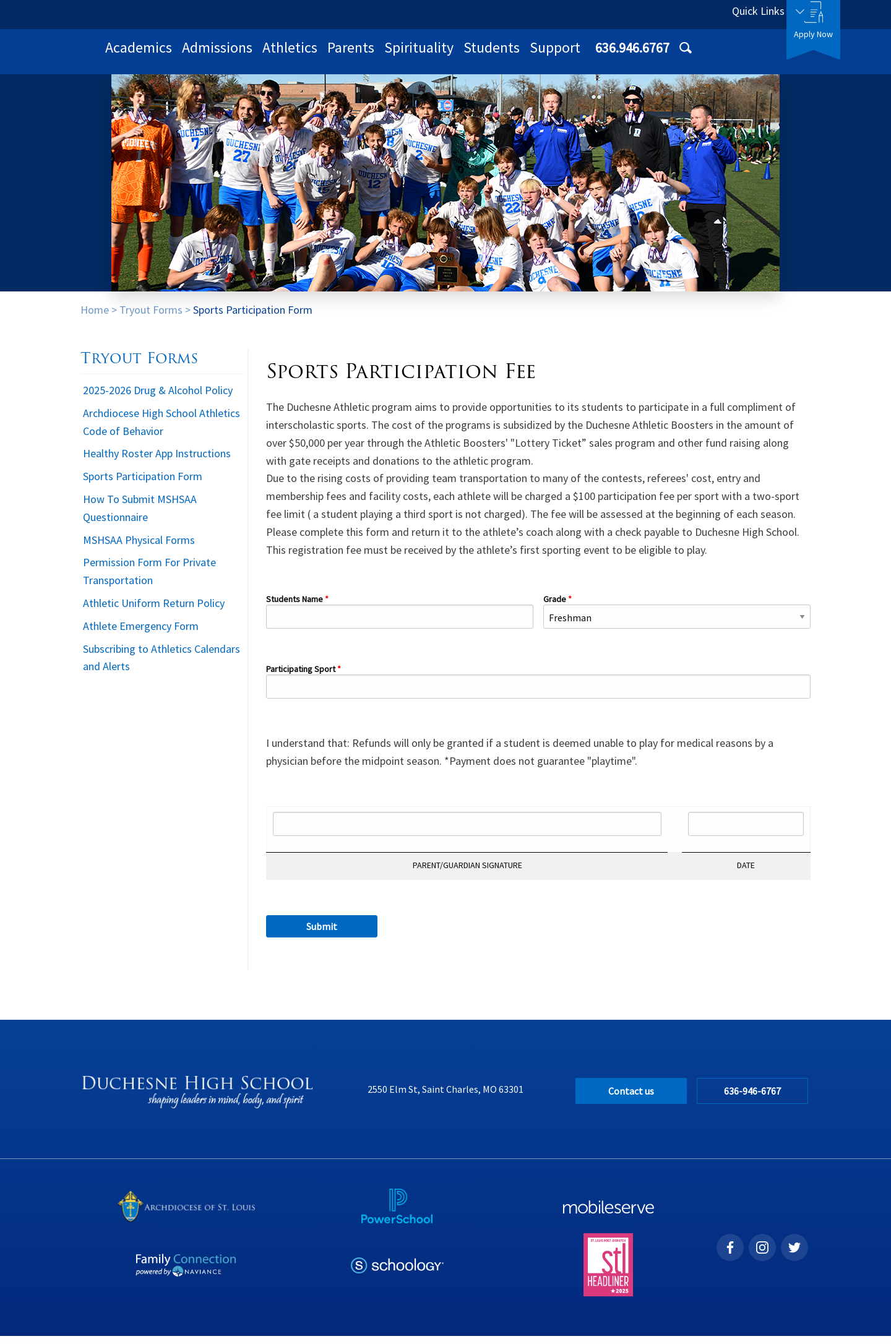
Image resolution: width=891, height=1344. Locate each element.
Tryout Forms (151, 318)
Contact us (631, 1099)
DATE (746, 874)
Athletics (451, 55)
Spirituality (580, 55)
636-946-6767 (754, 1099)
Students (653, 55)
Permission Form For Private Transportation (149, 579)
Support (716, 55)
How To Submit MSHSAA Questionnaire (140, 516)
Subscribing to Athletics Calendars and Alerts (161, 666)
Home (94, 318)
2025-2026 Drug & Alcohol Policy (158, 398)
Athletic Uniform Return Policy (154, 611)
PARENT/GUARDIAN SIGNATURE (467, 874)
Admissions (378, 55)
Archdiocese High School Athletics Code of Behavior (161, 430)
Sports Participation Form (252, 318)
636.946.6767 (666, 14)
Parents (512, 55)
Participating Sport (300, 678)
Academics (300, 55)
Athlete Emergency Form (141, 634)
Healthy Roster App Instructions (157, 461)
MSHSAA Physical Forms (139, 548)
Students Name (295, 608)
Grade (554, 608)
